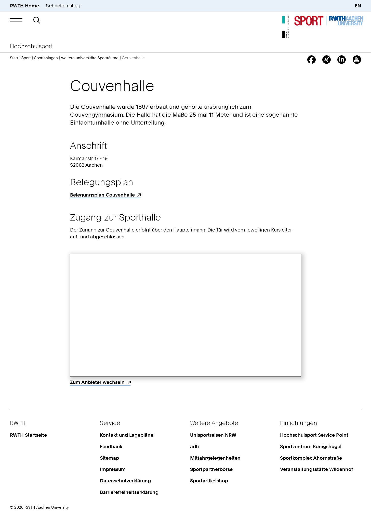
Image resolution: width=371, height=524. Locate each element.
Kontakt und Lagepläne (126, 435)
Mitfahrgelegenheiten (215, 458)
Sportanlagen (46, 58)
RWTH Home (24, 6)
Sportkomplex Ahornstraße (311, 458)
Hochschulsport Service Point (314, 435)
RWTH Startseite (28, 435)
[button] (16, 20)
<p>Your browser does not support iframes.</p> (185, 315)
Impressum (113, 469)
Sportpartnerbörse (211, 469)
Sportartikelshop (209, 481)
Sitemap (109, 458)
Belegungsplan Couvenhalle (102, 195)
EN (358, 6)
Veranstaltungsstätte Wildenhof (316, 469)
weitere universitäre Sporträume (89, 58)
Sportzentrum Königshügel (310, 446)
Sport (26, 58)
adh (194, 446)
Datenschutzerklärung (125, 481)
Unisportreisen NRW (213, 435)
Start (14, 58)
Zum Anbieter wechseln (97, 382)
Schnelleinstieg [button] (63, 6)
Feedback (111, 446)
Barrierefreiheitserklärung (129, 492)
